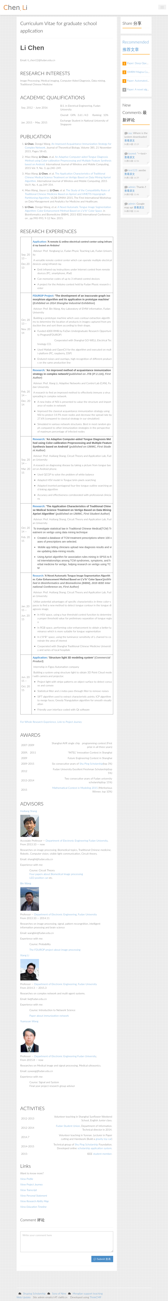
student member (102, 1153)
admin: (132, 186)
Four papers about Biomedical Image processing (56, 874)
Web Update (24, 1297)
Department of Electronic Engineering (67, 840)
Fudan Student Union (68, 1125)
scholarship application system (95, 1148)
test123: (133, 170)
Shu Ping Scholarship (91, 763)
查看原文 (129, 140)
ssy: (130, 133)
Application (40, 657)
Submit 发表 (102, 1258)
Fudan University (98, 840)
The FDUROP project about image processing (55, 949)
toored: (132, 153)
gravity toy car (104, 1138)
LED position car (38, 877)
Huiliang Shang (28, 811)
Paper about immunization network (49, 1015)
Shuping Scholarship (34, 1293)
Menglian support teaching (88, 1293)
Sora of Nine (59, 1293)
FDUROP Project (43, 295)
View (26, 1178)
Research (38, 370)
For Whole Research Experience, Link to (51, 721)
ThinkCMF (95, 1297)
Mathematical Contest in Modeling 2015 (75, 787)
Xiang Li (24, 955)
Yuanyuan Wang (29, 1021)
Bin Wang (25, 883)
